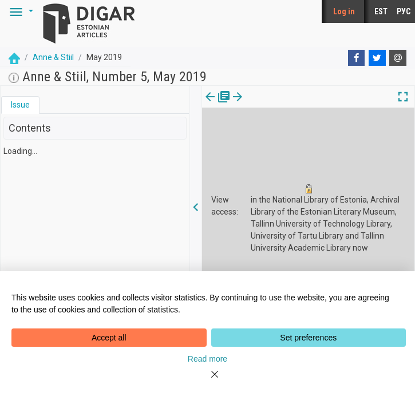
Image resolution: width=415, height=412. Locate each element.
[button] (19, 11)
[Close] (208, 381)
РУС (403, 11)
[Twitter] (377, 58)
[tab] (20, 105)
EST (381, 11)
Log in (344, 11)
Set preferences (308, 337)
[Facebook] (356, 58)
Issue (20, 104)
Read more (207, 358)
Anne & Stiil (53, 57)
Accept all (109, 337)
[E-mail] (397, 58)
